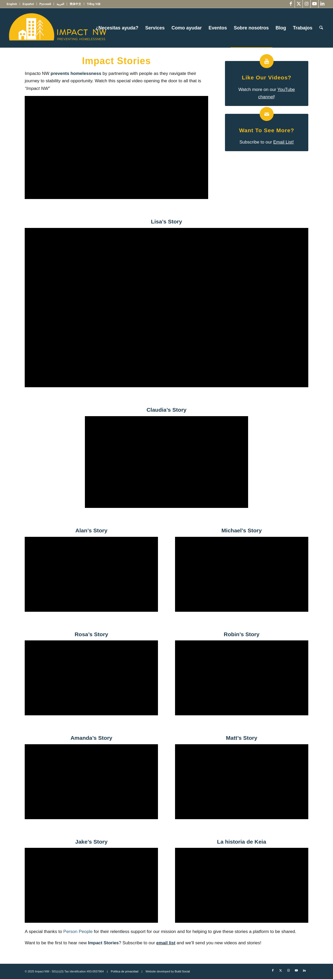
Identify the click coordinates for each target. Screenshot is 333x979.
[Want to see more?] (267, 114)
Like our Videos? (266, 77)
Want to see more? (266, 130)
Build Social (182, 971)
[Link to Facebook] (291, 4)
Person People (78, 931)
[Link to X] (299, 4)
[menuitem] (13, 4)
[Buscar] (321, 28)
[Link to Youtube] (314, 4)
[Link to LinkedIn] (322, 4)
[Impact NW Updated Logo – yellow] (57, 28)
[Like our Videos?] (267, 61)
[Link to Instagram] (306, 4)
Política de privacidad (125, 971)
